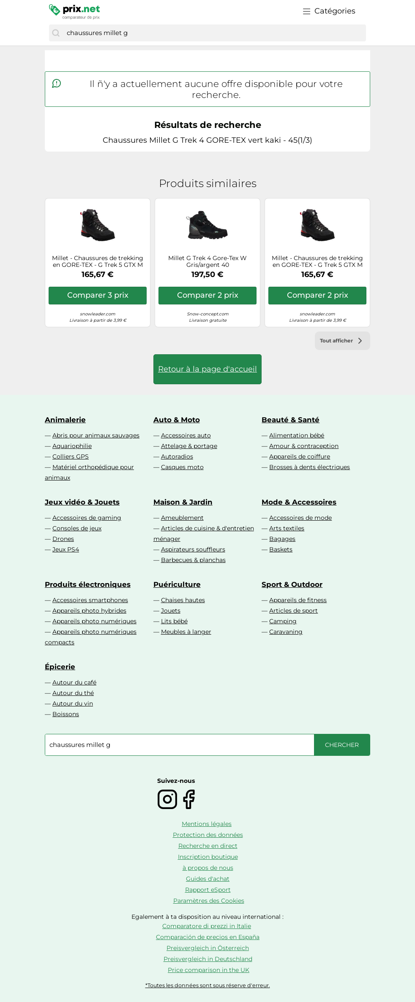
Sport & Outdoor (292, 584)
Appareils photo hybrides (89, 610)
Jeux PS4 (65, 549)
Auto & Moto (176, 419)
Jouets (170, 610)
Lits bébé (174, 621)
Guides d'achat (207, 879)
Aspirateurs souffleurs (193, 549)
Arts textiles (286, 528)
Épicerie (60, 667)
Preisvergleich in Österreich (208, 948)
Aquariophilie (72, 446)
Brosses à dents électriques (309, 467)
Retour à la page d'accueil (207, 369)
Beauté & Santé (290, 419)
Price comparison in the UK (208, 970)
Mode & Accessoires (299, 502)
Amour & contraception (304, 446)
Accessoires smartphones (90, 600)
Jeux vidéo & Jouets (82, 502)
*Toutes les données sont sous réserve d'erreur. (207, 985)
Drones (63, 539)
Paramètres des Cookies (208, 900)
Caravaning (286, 631)
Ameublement (182, 517)
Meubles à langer (186, 631)
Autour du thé (73, 693)
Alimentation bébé (296, 435)
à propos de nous (208, 868)
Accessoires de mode (300, 517)
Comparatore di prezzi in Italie (206, 926)
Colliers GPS (70, 456)
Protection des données (208, 835)
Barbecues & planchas (193, 560)
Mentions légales (207, 824)
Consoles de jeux (76, 528)
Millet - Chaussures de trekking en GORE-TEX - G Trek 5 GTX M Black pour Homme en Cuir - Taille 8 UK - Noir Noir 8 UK (97, 262)
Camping (283, 621)
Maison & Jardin (183, 502)
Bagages (282, 539)
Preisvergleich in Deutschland (208, 959)
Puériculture (177, 584)
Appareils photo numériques (94, 621)
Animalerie (65, 419)
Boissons (65, 714)
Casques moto (182, 467)
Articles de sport (293, 610)
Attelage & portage (189, 446)
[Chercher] (56, 32)
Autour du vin (72, 703)
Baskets (280, 549)
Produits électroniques (88, 584)
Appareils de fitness (298, 600)
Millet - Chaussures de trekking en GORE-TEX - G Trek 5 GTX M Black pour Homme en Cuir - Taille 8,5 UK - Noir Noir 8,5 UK (317, 262)
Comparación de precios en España (207, 937)
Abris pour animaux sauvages (95, 435)
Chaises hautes (183, 600)
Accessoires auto (186, 435)
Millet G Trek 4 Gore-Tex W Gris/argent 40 (207, 262)
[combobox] (214, 32)
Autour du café (74, 682)
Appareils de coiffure (299, 456)
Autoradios (177, 456)
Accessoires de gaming (86, 517)
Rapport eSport (208, 889)
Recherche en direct (208, 846)
